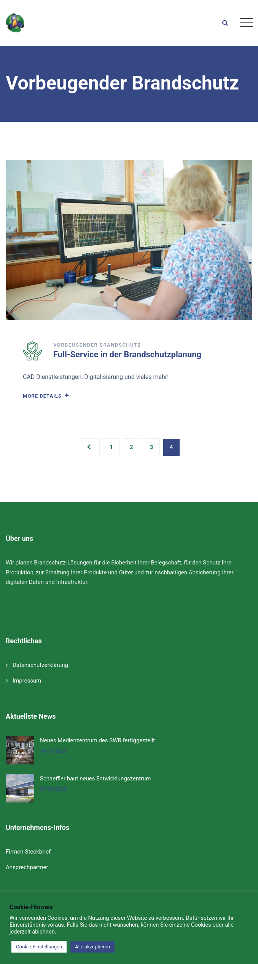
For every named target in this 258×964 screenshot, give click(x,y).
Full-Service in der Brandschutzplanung (127, 354)
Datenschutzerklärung (40, 665)
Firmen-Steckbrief (28, 851)
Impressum (27, 680)
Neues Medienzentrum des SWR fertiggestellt (97, 740)
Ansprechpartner (27, 867)
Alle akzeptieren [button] (92, 947)
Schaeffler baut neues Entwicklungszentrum (95, 778)
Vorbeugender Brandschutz (97, 345)
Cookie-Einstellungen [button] (39, 947)
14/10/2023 (53, 751)
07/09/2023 (53, 789)
